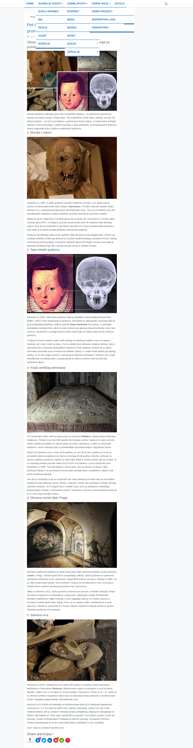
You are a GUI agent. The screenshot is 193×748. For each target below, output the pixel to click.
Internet (73, 11)
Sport (71, 35)
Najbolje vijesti (49, 3)
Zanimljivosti (76, 3)
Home (30, 3)
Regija (42, 27)
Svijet (42, 35)
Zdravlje (73, 52)
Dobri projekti (102, 11)
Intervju (44, 43)
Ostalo (119, 3)
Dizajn (71, 43)
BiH (40, 19)
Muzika (71, 27)
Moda (70, 19)
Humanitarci (100, 27)
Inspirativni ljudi (103, 19)
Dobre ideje (100, 3)
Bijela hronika (48, 11)
